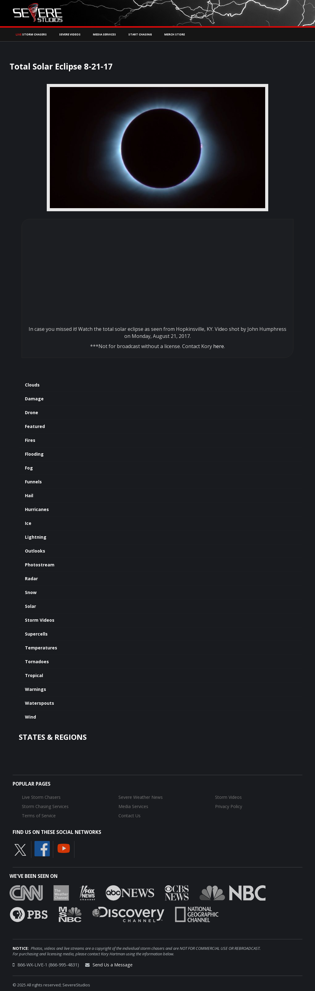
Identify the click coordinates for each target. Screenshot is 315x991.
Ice (28, 523)
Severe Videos (70, 34)
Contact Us (129, 816)
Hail (29, 495)
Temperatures (41, 648)
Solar (30, 606)
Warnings (35, 689)
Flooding (34, 454)
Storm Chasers (31, 34)
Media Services (104, 34)
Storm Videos (39, 620)
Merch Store (174, 34)
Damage (34, 399)
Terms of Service (39, 816)
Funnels (33, 482)
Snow (31, 592)
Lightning (35, 537)
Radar (31, 578)
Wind (30, 717)
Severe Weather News (140, 797)
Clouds (32, 385)
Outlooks (35, 551)
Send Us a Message (113, 965)
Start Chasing (140, 34)
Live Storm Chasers (41, 797)
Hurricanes (37, 509)
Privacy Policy (228, 806)
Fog (29, 468)
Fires (30, 440)
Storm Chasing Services (45, 806)
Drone (31, 412)
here (218, 346)
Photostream (39, 565)
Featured (35, 426)
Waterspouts (39, 703)
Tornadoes (37, 661)
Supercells (36, 634)
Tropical (34, 675)
